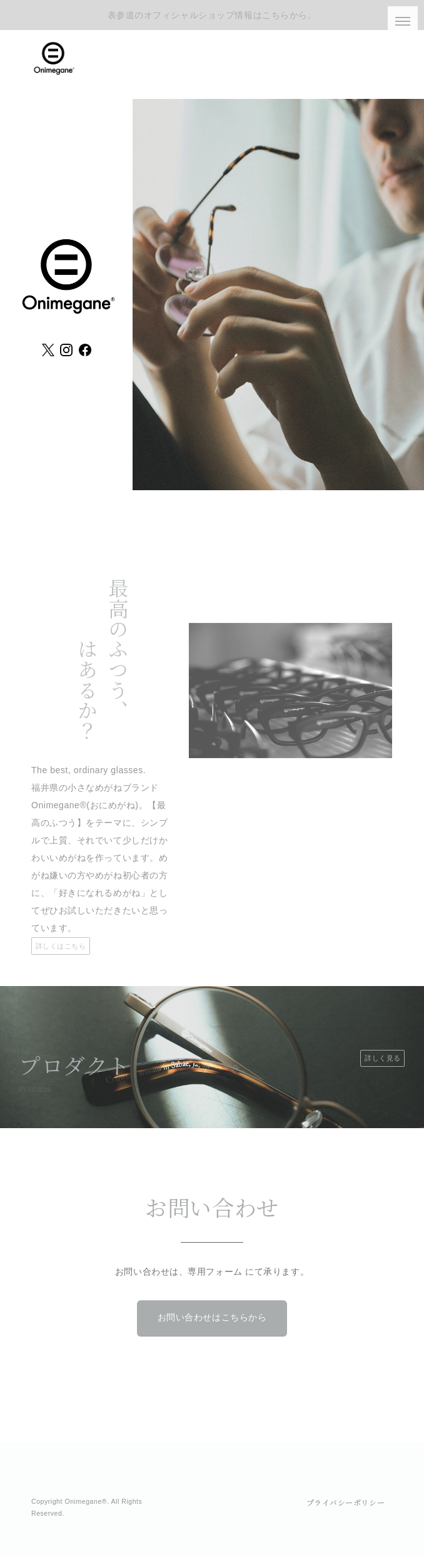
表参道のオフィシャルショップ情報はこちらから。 (212, 15)
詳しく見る (383, 1058)
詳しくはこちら (61, 946)
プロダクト (74, 1065)
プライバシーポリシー (345, 1502)
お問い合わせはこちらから (212, 1317)
